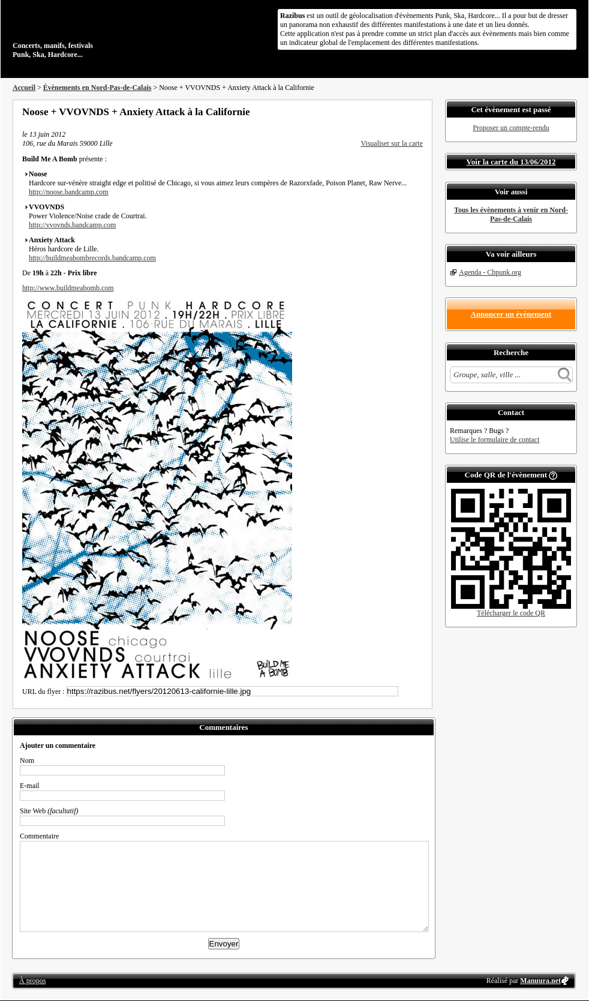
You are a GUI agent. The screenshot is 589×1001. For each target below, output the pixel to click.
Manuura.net (540, 980)
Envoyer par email (402, 111)
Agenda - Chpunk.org (490, 272)
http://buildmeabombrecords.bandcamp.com (92, 258)
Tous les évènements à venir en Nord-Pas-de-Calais (511, 214)
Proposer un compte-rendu (511, 128)
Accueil (24, 87)
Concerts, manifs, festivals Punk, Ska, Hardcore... (90, 32)
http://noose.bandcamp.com (69, 192)
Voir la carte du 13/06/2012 (511, 161)
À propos (32, 980)
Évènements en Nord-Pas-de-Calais (97, 87)
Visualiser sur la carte (391, 143)
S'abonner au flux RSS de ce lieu (418, 111)
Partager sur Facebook (370, 111)
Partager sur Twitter (386, 111)
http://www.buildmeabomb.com (68, 288)
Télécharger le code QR (511, 613)
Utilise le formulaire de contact (494, 439)
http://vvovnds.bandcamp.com (72, 225)
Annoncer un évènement (511, 313)
